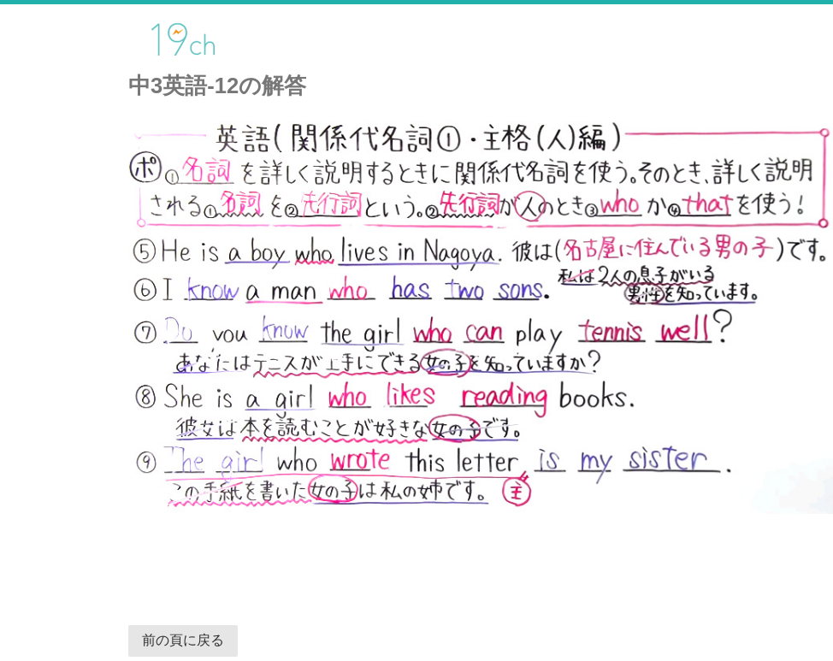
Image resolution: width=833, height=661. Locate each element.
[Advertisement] (333, 561)
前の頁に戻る (183, 640)
